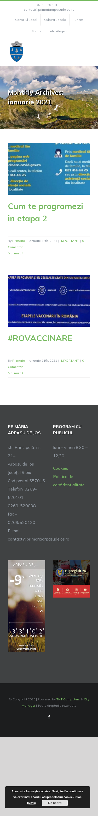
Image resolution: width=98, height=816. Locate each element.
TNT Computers (68, 699)
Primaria (18, 241)
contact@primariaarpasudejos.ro (49, 9)
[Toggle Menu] (87, 51)
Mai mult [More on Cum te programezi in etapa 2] (14, 253)
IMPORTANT (69, 241)
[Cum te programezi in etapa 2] (49, 169)
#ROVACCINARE (40, 338)
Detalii (31, 803)
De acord (54, 803)
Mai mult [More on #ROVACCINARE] (14, 373)
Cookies (60, 468)
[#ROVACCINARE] (49, 301)
